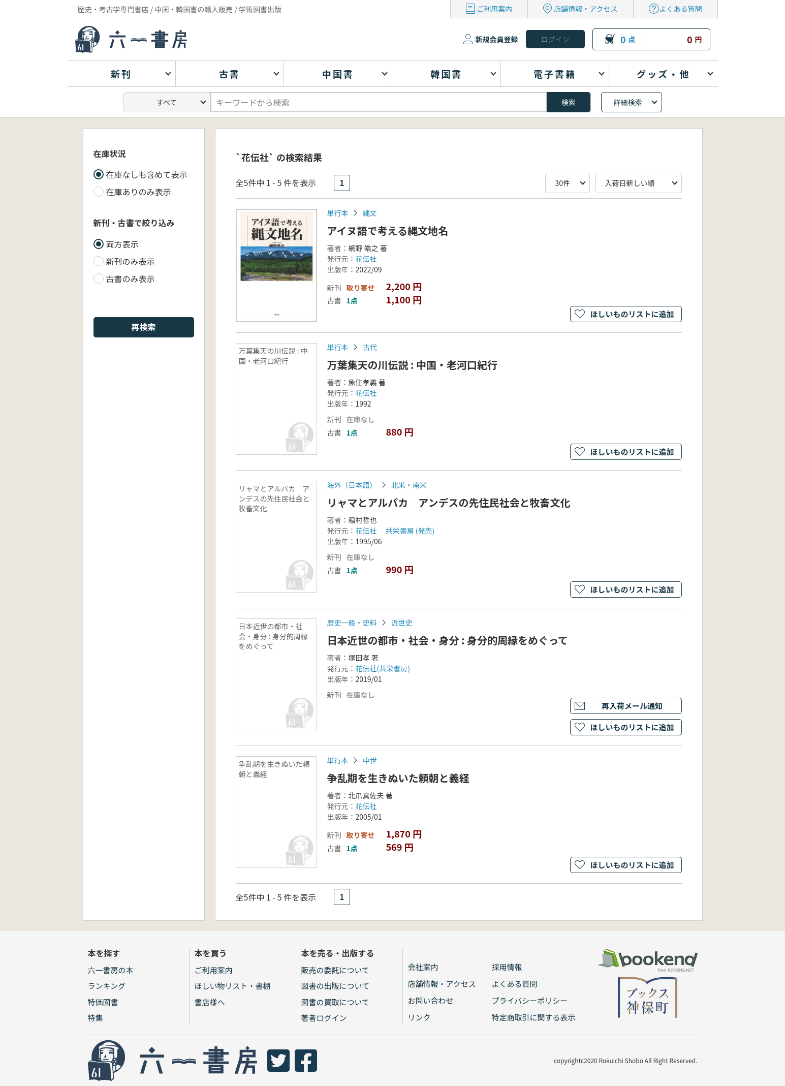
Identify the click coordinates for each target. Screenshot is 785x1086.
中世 (370, 760)
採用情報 (507, 966)
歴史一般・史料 (352, 622)
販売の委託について (335, 970)
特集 (95, 1017)
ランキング (107, 985)
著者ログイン (324, 1017)
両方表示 (122, 244)
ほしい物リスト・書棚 (233, 985)
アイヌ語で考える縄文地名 (387, 230)
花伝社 (366, 259)
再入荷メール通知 (632, 705)
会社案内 (423, 966)
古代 (370, 347)
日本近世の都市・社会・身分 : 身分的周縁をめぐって (448, 640)
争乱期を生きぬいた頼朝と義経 (398, 777)
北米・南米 (409, 485)
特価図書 (103, 1002)
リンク (419, 1017)
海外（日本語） (352, 485)
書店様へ (210, 1002)
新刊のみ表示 (130, 261)
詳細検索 (628, 102)
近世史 (402, 622)
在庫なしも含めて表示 (146, 174)
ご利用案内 (494, 9)
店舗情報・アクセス (585, 9)
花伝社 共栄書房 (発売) (395, 530)
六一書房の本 (111, 970)
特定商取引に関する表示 (534, 1017)
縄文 (370, 213)
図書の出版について (335, 985)
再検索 (143, 327)
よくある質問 (681, 9)
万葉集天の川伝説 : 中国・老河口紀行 (412, 364)
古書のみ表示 (130, 278)
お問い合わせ (431, 1000)
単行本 (338, 213)
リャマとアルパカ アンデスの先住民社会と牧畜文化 (449, 502)
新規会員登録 (497, 39)
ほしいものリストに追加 (632, 313)
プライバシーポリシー (530, 1000)
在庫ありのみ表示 (138, 191)
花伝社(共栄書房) (383, 668)
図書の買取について (335, 1002)
